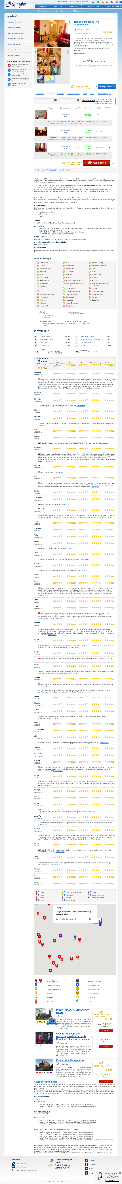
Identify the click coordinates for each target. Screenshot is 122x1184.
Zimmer (51, 94)
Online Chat (112, 1180)
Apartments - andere (98, 897)
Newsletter (62, 2)
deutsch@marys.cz (21, 1167)
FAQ (77, 2)
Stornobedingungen (104, 94)
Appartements (70, 900)
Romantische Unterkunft (15, 38)
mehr (65, 116)
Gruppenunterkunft (14, 50)
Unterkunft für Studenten (73, 892)
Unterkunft (42, 6)
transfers (73, 6)
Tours (92, 94)
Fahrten (58, 6)
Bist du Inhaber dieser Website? (66, 919)
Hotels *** (43, 895)
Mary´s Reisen (52, 1182)
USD (42, 170)
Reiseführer (93, 6)
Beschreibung (40, 94)
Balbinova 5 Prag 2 (88, 29)
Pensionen (69, 895)
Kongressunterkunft (14, 55)
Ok (90, 919)
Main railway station (87, 336)
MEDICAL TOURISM (114, 6)
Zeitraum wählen (88, 100)
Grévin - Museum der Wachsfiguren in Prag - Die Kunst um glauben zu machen (73, 1036)
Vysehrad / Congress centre (90, 339)
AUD (55, 170)
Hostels (68, 897)
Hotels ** (42, 892)
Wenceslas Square (46, 339)
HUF (68, 170)
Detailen (106, 1031)
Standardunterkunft (14, 27)
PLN (59, 170)
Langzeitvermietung (98, 895)
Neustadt (56, 11)
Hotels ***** (43, 900)
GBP (46, 170)
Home (34, 11)
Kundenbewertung (73, 94)
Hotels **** (43, 897)
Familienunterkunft (14, 44)
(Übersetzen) (80, 406)
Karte (85, 94)
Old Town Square (87, 342)
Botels (94, 892)
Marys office (44, 342)
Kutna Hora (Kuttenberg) (70, 1060)
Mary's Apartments (44, 11)
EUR (38, 170)
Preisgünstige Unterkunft (15, 33)
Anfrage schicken (107, 87)
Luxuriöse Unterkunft (14, 22)
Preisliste (60, 94)
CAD (51, 170)
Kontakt (85, 2)
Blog (72, 2)
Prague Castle (45, 345)
